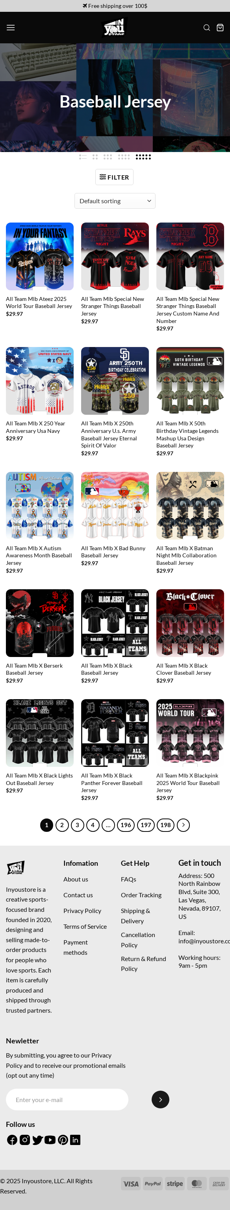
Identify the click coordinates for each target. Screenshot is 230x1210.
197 (146, 824)
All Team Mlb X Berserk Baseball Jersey (34, 669)
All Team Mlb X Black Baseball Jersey (106, 669)
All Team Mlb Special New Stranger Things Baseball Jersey (112, 306)
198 (165, 824)
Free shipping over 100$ (115, 5)
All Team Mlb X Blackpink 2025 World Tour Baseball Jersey (188, 782)
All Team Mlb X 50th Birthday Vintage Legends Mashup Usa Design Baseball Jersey (187, 434)
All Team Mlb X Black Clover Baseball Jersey (183, 669)
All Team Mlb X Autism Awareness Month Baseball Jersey (39, 555)
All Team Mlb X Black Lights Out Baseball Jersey (39, 779)
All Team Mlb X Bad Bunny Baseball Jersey (113, 552)
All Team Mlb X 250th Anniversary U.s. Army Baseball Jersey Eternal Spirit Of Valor (109, 434)
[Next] (183, 825)
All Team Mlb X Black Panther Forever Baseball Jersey (112, 782)
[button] (10, 27)
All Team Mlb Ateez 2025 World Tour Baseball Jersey (39, 302)
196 (126, 824)
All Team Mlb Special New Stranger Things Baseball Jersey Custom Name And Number (187, 309)
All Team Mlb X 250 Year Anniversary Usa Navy (35, 427)
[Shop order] (114, 201)
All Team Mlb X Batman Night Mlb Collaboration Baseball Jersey (186, 555)
